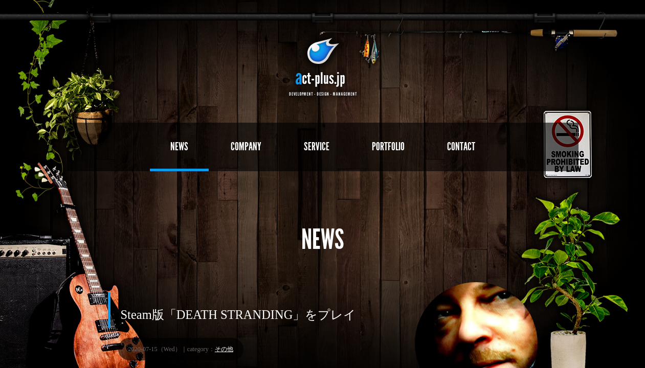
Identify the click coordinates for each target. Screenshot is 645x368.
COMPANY (246, 146)
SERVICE (316, 146)
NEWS (179, 146)
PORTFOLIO (388, 146)
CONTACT (461, 146)
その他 (224, 349)
